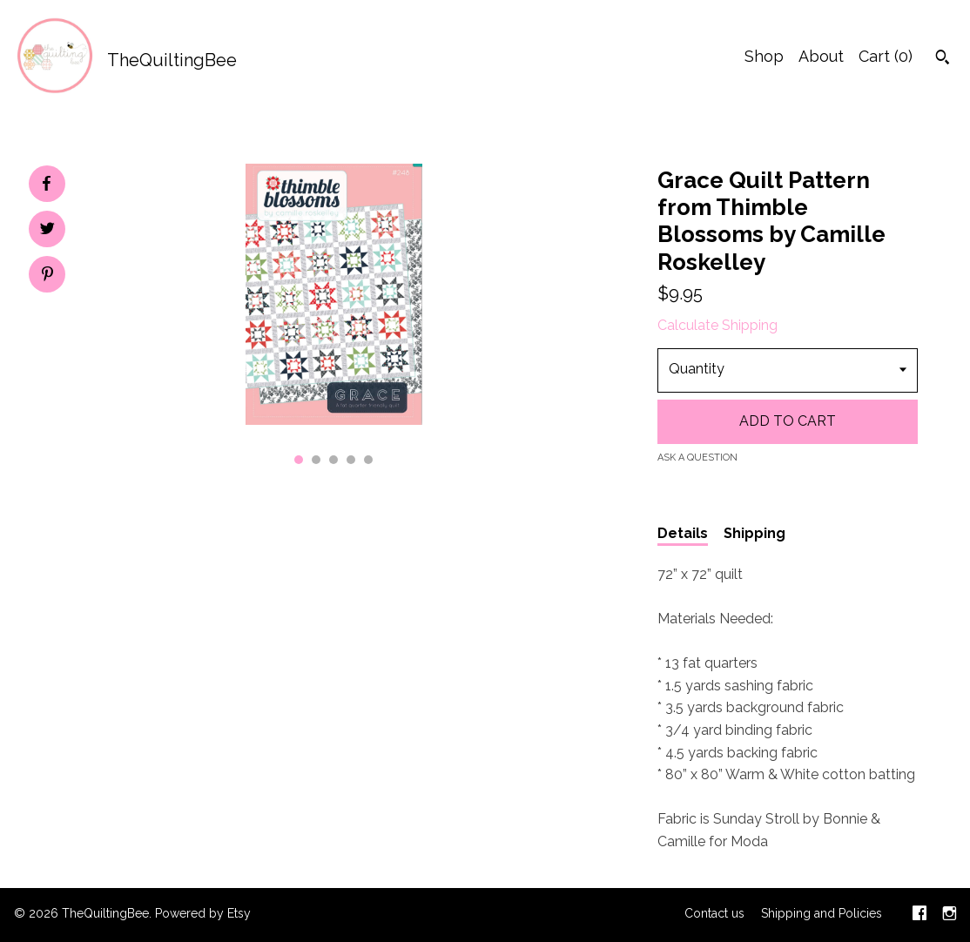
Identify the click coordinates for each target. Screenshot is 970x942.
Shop (764, 56)
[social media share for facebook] (46, 183)
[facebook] (919, 915)
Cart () (886, 56)
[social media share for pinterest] (47, 276)
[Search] (942, 59)
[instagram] (949, 915)
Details (682, 533)
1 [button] (298, 459)
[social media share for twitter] (47, 230)
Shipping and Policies (821, 913)
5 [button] (368, 459)
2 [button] (316, 459)
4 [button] (351, 459)
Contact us (714, 913)
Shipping (754, 533)
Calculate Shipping (717, 325)
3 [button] (333, 459)
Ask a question (697, 457)
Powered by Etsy (203, 913)
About (821, 56)
